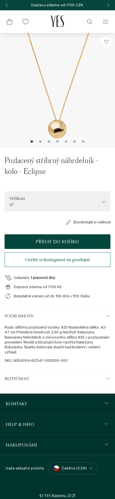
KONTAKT (16, 403)
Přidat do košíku (57, 241)
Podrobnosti (19, 316)
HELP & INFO (20, 424)
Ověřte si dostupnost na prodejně (57, 259)
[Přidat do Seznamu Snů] (106, 41)
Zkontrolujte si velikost (87, 222)
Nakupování (21, 445)
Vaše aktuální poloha (25, 468)
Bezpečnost (17, 378)
